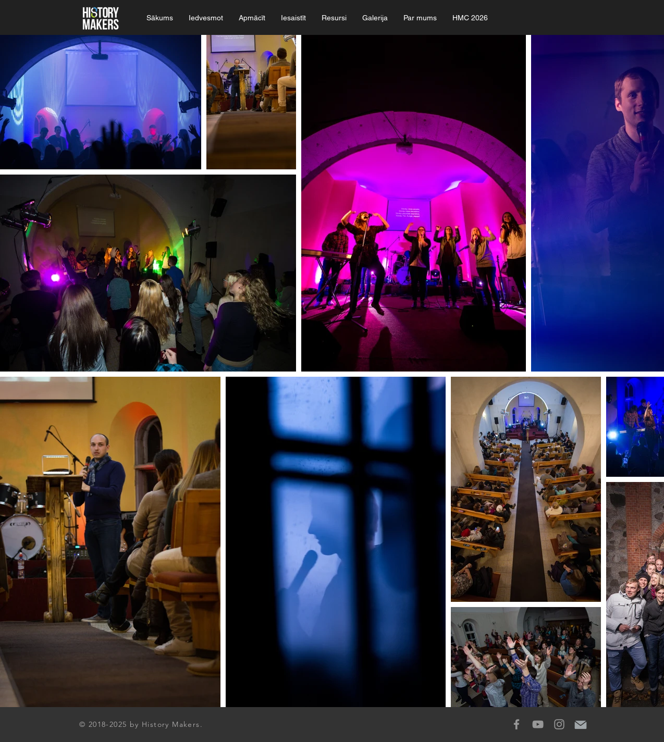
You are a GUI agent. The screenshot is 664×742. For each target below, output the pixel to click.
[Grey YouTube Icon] (538, 724)
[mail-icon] (580, 724)
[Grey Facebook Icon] (516, 724)
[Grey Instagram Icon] (559, 724)
